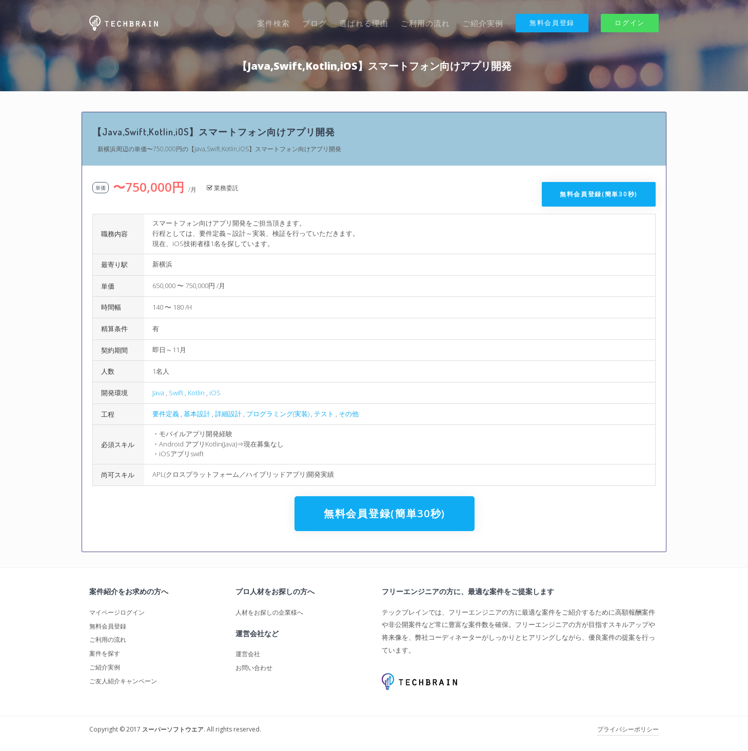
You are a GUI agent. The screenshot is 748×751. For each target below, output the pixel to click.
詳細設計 (228, 413)
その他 (349, 413)
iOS (215, 392)
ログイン (630, 22)
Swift (176, 392)
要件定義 (165, 413)
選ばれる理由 (363, 23)
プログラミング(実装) (277, 413)
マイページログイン (117, 612)
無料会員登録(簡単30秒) (599, 194)
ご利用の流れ (425, 23)
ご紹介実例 (482, 23)
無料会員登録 (552, 22)
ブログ (314, 23)
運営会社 (247, 653)
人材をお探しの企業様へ (269, 612)
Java (158, 392)
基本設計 (197, 413)
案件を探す (104, 653)
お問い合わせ (253, 667)
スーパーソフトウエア (173, 729)
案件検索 (273, 23)
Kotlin (196, 392)
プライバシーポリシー (628, 729)
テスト (324, 413)
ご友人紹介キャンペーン (123, 681)
